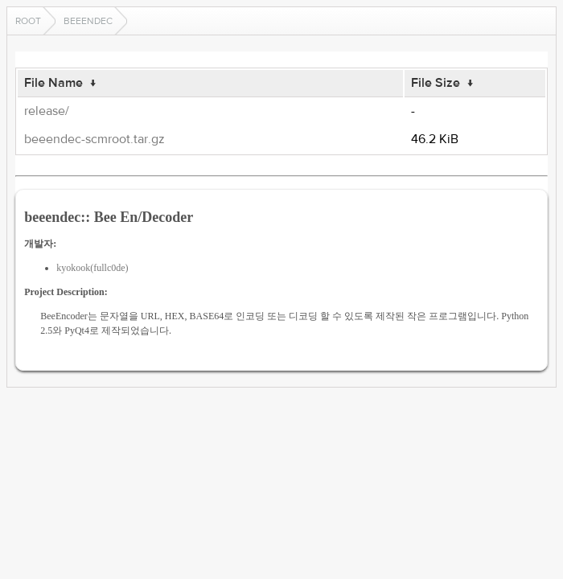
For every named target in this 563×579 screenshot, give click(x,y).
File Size (435, 83)
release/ (46, 111)
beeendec (88, 20)
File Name (53, 83)
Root (28, 20)
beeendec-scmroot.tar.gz (94, 139)
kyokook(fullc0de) (92, 267)
